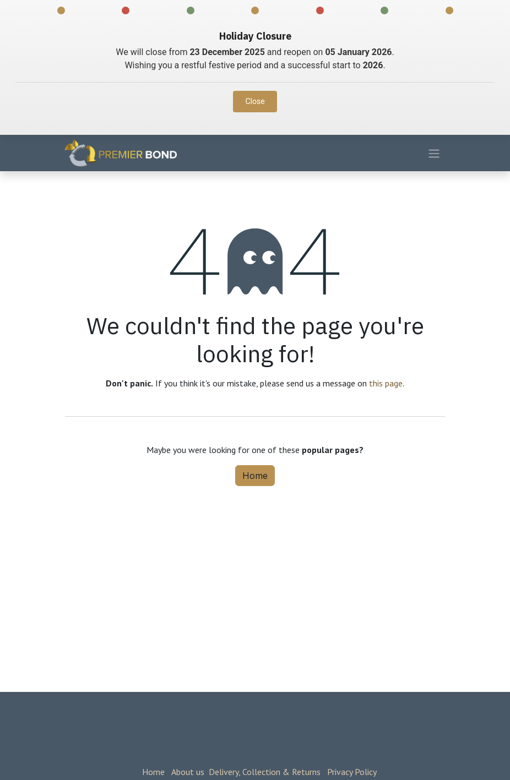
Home (255, 475)
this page (386, 383)
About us (187, 771)
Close (254, 101)
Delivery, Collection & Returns (265, 771)
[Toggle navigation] (434, 153)
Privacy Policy (352, 771)
